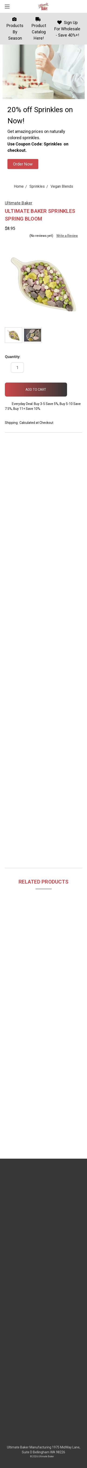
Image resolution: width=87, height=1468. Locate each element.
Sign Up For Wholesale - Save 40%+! (67, 29)
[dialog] (78, 1458)
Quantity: (12, 357)
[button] (22, 164)
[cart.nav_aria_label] (81, 6)
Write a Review (67, 236)
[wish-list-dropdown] (74, 387)
